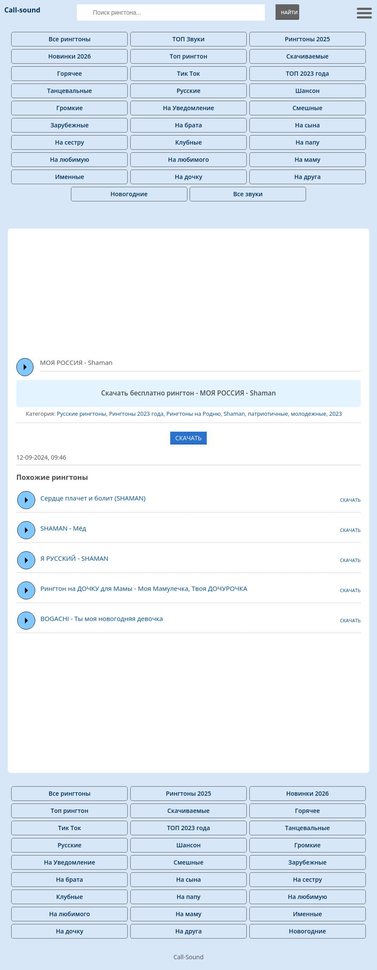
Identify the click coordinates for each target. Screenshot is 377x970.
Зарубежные (69, 125)
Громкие (69, 108)
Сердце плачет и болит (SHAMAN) (92, 498)
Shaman (234, 413)
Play (25, 367)
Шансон (307, 90)
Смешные (307, 108)
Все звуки (248, 194)
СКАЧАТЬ (188, 438)
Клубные (188, 142)
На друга (307, 177)
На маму (307, 159)
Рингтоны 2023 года (136, 413)
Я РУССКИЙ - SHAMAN (74, 558)
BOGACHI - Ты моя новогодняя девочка (101, 618)
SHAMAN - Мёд (63, 528)
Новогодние (128, 194)
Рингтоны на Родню (193, 413)
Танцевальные (69, 90)
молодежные (308, 413)
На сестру (69, 142)
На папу (307, 142)
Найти (289, 12)
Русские (189, 90)
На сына (307, 125)
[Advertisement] (196, 289)
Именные (69, 177)
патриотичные (268, 413)
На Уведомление (188, 108)
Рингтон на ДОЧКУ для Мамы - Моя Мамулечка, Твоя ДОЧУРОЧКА (143, 588)
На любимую (69, 159)
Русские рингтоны (81, 413)
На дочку (188, 177)
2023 (335, 413)
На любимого (188, 159)
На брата (188, 125)
